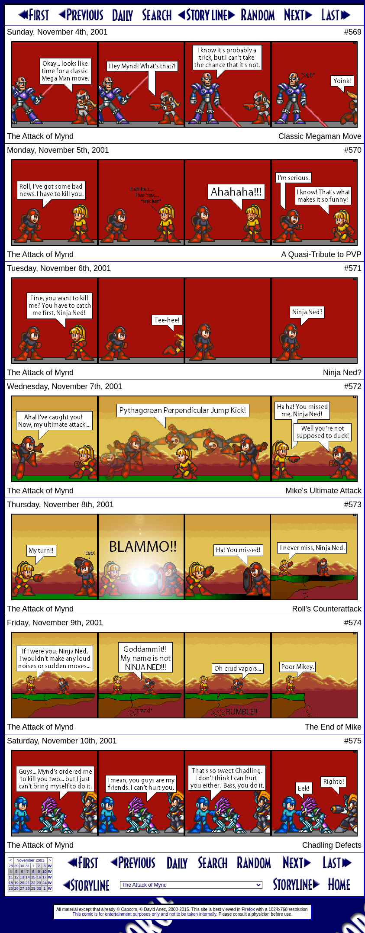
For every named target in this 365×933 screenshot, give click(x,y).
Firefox (248, 909)
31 (28, 866)
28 (11, 866)
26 (16, 888)
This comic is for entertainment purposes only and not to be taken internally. (145, 914)
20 (22, 883)
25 (11, 888)
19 (16, 883)
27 (22, 888)
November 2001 (30, 860)
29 (16, 866)
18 (11, 883)
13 (22, 877)
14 (28, 877)
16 (39, 877)
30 (22, 866)
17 (44, 877)
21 (28, 883)
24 (44, 883)
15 (33, 877)
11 (11, 877)
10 (44, 871)
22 (33, 883)
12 (16, 877)
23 (39, 883)
